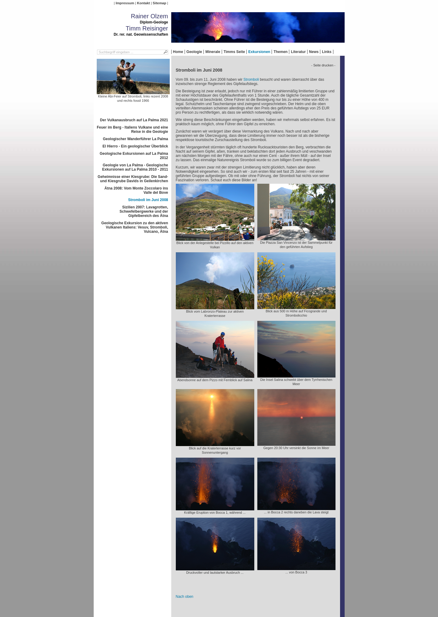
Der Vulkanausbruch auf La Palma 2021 (134, 120)
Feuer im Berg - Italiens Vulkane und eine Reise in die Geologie (132, 129)
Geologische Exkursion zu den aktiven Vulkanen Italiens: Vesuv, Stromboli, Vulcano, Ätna (134, 227)
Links (326, 52)
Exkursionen (259, 52)
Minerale (212, 52)
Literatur (298, 52)
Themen (280, 52)
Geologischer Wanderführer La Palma (135, 139)
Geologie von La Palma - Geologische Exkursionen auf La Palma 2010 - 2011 (135, 167)
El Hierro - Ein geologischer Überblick (135, 146)
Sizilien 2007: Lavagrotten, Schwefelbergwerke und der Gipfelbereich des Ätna (144, 211)
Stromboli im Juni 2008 (148, 200)
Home (178, 52)
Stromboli (251, 79)
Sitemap (159, 3)
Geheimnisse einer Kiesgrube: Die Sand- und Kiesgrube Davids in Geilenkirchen (133, 179)
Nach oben (184, 596)
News (313, 52)
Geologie (194, 52)
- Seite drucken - (323, 65)
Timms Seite (234, 52)
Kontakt (143, 3)
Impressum (125, 3)
